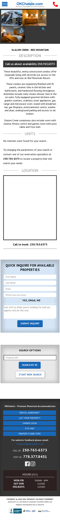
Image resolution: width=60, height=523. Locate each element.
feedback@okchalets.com (30, 443)
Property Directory (30, 433)
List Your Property (29, 418)
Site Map (29, 428)
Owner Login (30, 423)
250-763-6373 (34, 450)
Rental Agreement (30, 412)
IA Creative (40, 505)
